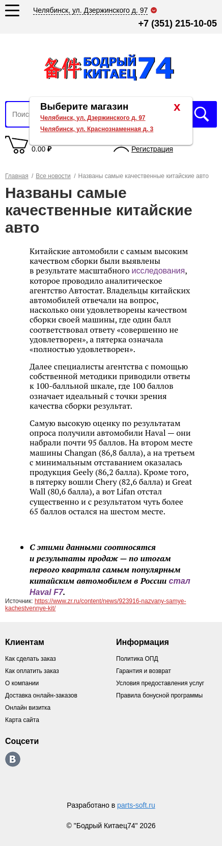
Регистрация (152, 149)
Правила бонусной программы (159, 695)
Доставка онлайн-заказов (41, 695)
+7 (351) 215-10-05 (177, 23)
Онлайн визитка (27, 707)
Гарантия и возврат (143, 671)
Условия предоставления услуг (160, 683)
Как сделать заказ (30, 658)
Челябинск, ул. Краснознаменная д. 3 (96, 129)
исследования (158, 270)
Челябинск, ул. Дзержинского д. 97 (93, 117)
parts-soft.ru (136, 805)
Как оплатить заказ (32, 671)
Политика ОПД (137, 658)
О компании (22, 683)
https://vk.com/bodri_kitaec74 (12, 759)
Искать (201, 114)
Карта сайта (22, 720)
